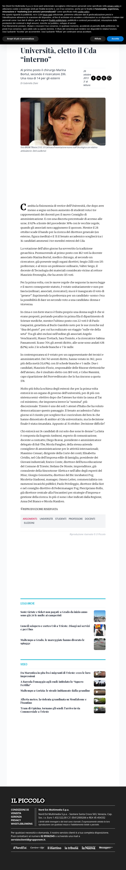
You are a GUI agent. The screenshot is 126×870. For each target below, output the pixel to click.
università (46, 518)
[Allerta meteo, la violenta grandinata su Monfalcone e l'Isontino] (56, 701)
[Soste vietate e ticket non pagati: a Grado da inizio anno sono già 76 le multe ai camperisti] (56, 613)
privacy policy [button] (113, 6)
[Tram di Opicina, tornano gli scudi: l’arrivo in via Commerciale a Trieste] (56, 710)
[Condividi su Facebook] (93, 78)
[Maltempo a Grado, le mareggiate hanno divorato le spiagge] (56, 641)
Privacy (16, 820)
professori (76, 518)
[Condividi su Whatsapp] (109, 78)
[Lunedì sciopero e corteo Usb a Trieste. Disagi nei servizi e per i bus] (56, 627)
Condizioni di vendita (20, 811)
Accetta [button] (115, 39)
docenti (90, 518)
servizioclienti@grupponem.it (28, 839)
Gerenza (16, 816)
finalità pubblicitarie (58, 20)
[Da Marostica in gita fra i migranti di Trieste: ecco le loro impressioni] (56, 674)
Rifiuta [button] (98, 39)
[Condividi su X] (104, 78)
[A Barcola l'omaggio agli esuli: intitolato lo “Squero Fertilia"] (56, 683)
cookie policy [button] (83, 12)
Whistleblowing (22, 823)
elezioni (29, 522)
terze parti (47, 14)
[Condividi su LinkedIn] (98, 78)
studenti (60, 518)
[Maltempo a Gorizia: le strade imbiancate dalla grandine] (55, 690)
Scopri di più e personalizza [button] (20, 39)
